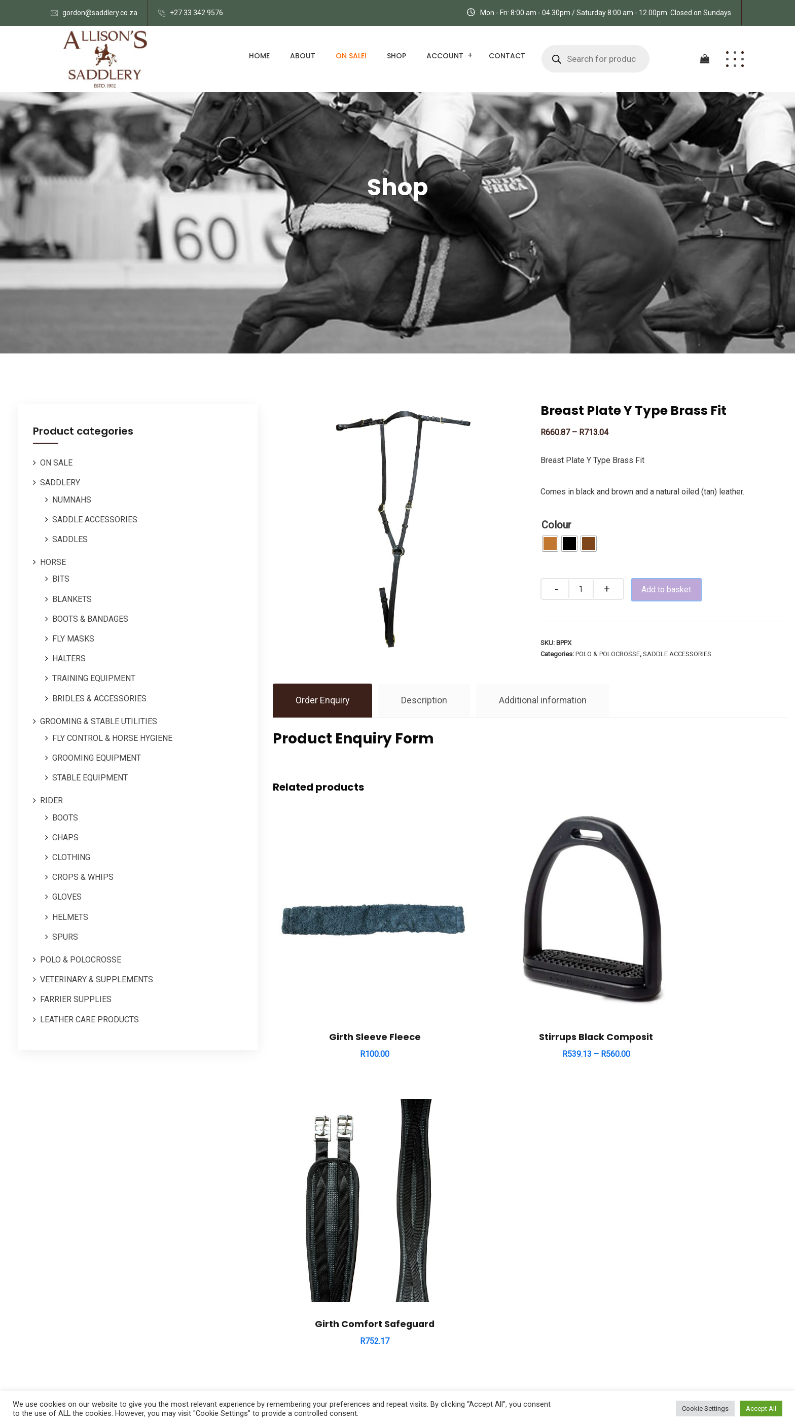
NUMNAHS (71, 500)
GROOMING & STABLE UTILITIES (98, 721)
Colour (556, 525)
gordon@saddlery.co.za (99, 13)
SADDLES (70, 539)
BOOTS (65, 818)
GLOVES (67, 897)
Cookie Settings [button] (705, 1408)
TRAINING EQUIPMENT (93, 678)
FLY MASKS (73, 639)
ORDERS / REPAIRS (440, 1242)
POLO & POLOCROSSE (80, 960)
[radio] (550, 543)
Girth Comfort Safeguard (707, 991)
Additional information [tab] (543, 700)
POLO (415, 1215)
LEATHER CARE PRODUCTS (89, 1019)
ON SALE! (351, 56)
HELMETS (70, 917)
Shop (396, 56)
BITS (60, 579)
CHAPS (65, 837)
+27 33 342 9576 (196, 13)
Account (444, 56)
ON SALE (56, 463)
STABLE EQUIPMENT (90, 777)
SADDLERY (60, 482)
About (302, 56)
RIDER (51, 800)
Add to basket (670, 589)
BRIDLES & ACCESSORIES (99, 698)
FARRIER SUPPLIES (76, 999)
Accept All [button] (761, 1408)
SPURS (65, 937)
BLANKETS (72, 599)
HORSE (53, 562)
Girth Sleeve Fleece (351, 991)
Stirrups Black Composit (530, 991)
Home (259, 56)
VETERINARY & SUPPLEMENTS (96, 979)
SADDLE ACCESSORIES (94, 519)
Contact (507, 56)
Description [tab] (425, 700)
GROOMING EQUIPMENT (96, 758)
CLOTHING (71, 857)
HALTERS (69, 658)
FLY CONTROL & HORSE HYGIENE (112, 738)
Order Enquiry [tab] (323, 700)
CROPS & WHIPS (83, 877)
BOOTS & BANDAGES (90, 619)
